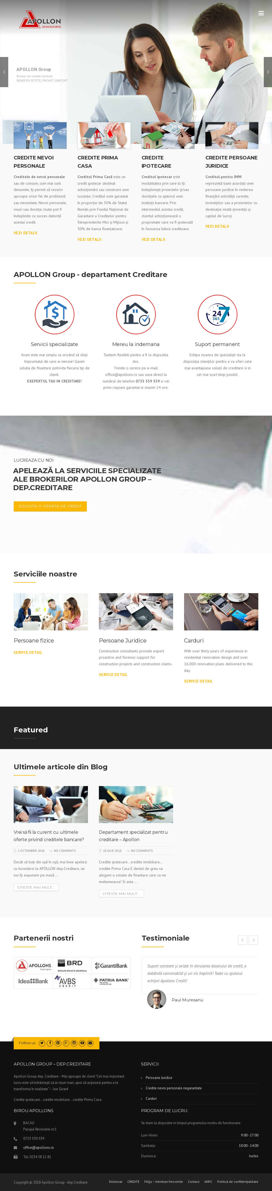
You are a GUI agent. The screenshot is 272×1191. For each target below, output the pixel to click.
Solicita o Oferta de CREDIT (50, 506)
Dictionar (115, 1181)
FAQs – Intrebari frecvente (163, 1181)
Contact (193, 1181)
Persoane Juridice (123, 640)
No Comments (65, 851)
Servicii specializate (54, 344)
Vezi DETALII (153, 239)
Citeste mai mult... (36, 887)
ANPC (208, 1181)
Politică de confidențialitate (237, 1181)
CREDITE (133, 1181)
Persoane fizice (34, 640)
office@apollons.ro (38, 1147)
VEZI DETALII (26, 232)
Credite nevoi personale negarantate (174, 1088)
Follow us (27, 1043)
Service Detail (28, 652)
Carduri (194, 640)
